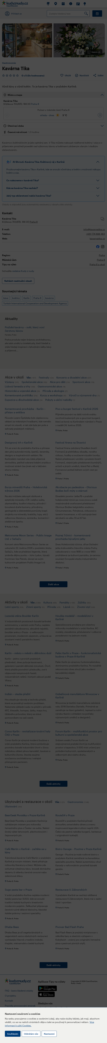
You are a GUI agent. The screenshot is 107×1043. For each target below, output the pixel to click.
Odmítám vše (31, 1033)
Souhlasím (12, 1033)
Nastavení (49, 1033)
